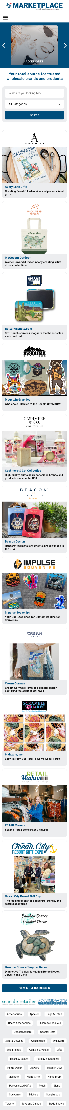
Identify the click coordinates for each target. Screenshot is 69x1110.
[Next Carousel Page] (65, 45)
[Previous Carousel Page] (4, 45)
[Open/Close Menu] (5, 17)
